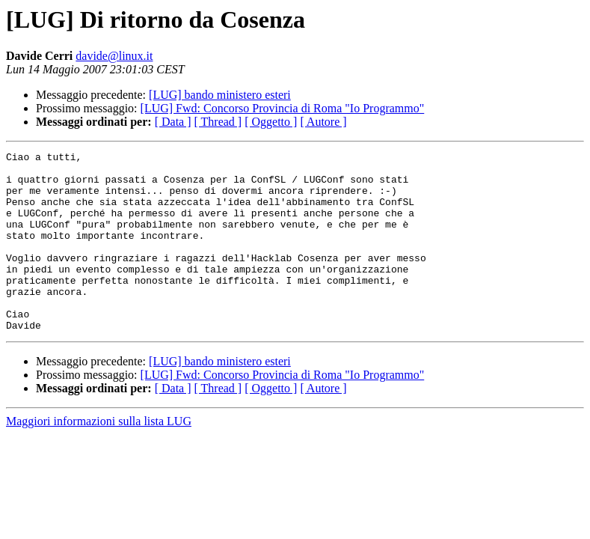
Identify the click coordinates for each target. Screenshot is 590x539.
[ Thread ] (218, 121)
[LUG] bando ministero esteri (220, 94)
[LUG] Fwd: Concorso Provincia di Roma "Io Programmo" (283, 108)
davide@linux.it (114, 55)
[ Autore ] (323, 121)
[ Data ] (173, 121)
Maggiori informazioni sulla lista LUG (98, 457)
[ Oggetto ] (271, 121)
